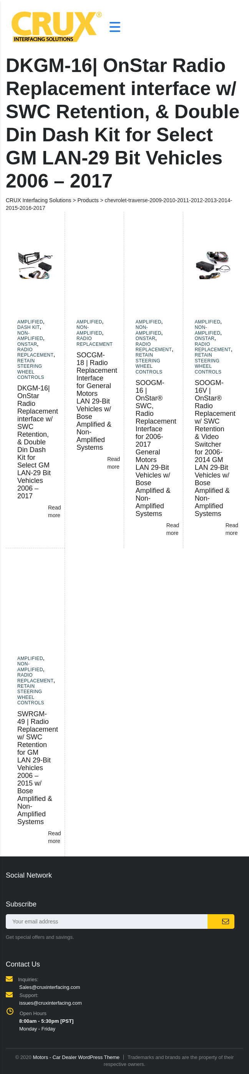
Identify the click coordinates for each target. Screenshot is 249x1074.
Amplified (30, 322)
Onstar (27, 344)
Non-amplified (30, 335)
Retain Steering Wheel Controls (30, 369)
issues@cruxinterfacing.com (50, 1003)
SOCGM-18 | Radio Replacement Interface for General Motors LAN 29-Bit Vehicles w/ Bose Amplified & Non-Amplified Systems (96, 401)
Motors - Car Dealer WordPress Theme (76, 1057)
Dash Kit (28, 327)
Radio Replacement (35, 352)
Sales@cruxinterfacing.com (49, 987)
